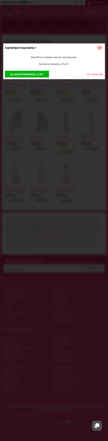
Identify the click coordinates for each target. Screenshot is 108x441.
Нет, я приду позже (95, 73)
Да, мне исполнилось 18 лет (27, 74)
